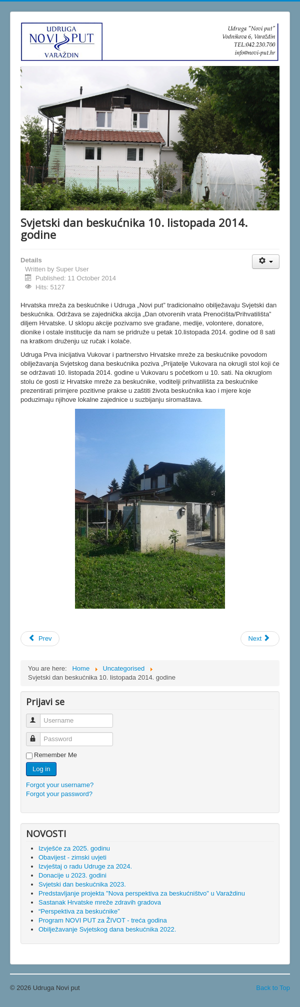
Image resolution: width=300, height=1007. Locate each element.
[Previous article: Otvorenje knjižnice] (40, 638)
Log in (41, 769)
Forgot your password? (59, 794)
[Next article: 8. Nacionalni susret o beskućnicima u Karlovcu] (260, 638)
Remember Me (55, 755)
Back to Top (273, 988)
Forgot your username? (60, 785)
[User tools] (266, 261)
